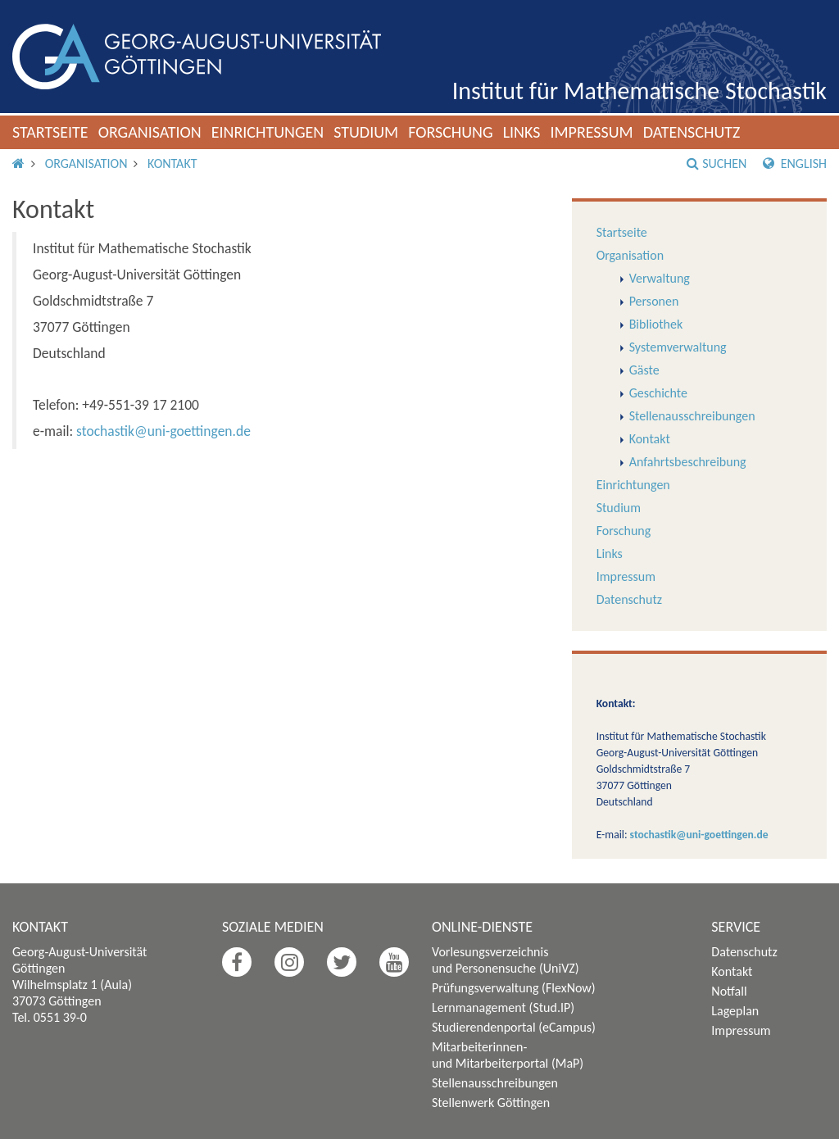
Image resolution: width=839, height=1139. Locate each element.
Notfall (728, 991)
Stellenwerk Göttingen (491, 1102)
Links (522, 132)
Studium (365, 132)
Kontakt (172, 163)
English (795, 163)
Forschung (450, 132)
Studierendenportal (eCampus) (514, 1027)
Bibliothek (656, 324)
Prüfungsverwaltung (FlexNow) (514, 988)
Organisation (150, 132)
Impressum (591, 132)
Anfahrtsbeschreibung (687, 462)
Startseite (50, 132)
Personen (654, 301)
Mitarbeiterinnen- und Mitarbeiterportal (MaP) (507, 1055)
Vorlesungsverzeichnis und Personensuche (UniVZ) (505, 960)
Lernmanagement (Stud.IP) (503, 1007)
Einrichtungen (267, 132)
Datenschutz (692, 132)
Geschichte (658, 393)
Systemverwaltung (678, 347)
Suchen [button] (716, 163)
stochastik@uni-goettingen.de (163, 431)
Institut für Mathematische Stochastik (639, 90)
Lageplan (735, 1011)
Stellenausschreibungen (692, 416)
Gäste (644, 370)
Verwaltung (659, 278)
